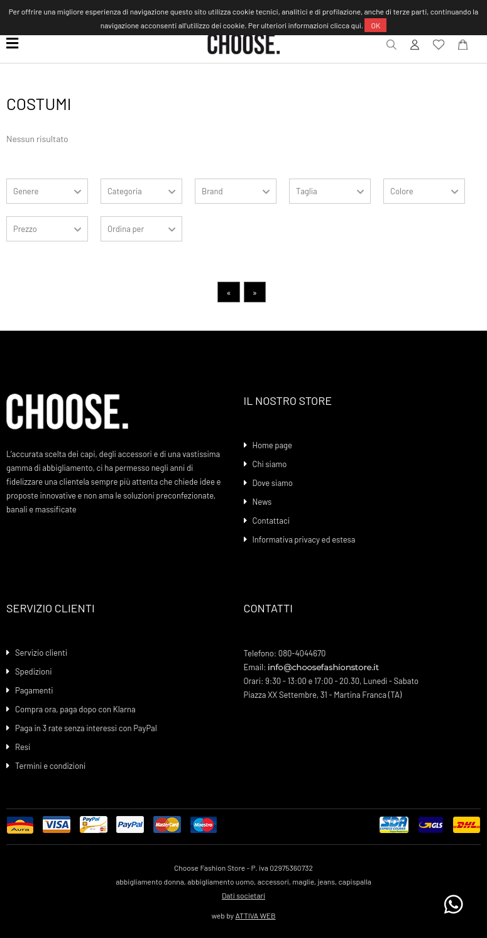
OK (375, 25)
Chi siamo (270, 464)
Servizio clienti (41, 653)
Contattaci (271, 521)
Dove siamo (273, 483)
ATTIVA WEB (256, 915)
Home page (272, 445)
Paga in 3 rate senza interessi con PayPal (86, 728)
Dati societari (243, 895)
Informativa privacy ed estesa (304, 539)
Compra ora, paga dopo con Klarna (75, 709)
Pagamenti (34, 690)
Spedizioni (33, 671)
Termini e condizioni (50, 766)
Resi (22, 747)
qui (356, 25)
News (262, 502)
